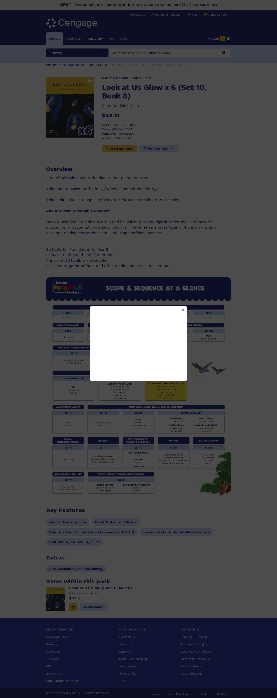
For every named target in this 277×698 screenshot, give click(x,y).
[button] (183, 310)
